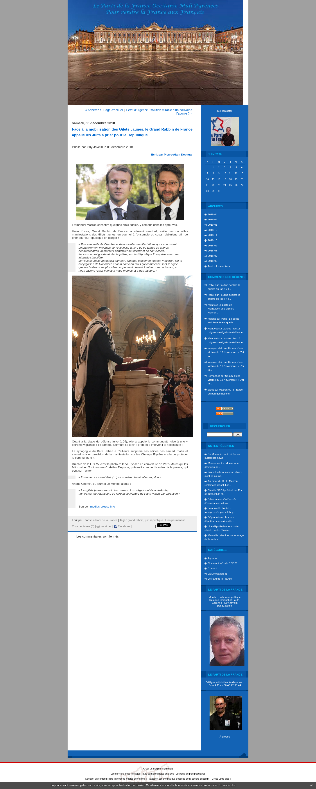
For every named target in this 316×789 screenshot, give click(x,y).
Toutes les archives (219, 266)
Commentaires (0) (83, 526)
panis (211, 389)
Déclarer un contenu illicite (99, 778)
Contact (212, 568)
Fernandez (214, 375)
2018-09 (212, 245)
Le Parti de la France (220, 578)
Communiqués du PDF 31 (222, 563)
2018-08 (212, 250)
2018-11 (212, 235)
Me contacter (224, 110)
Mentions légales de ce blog (130, 778)
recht (211, 304)
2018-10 (212, 240)
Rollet (211, 284)
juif (146, 520)
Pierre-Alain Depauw (178, 154)
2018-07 (212, 255)
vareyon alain (215, 348)
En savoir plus (227, 785)
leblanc (212, 318)
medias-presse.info (102, 506)
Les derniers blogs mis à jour (126, 773)
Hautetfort (167, 768)
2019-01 (212, 224)
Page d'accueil (113, 110)
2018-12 (212, 229)
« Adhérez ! (93, 110)
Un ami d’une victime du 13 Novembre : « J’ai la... (226, 352)
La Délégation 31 (217, 573)
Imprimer (104, 526)
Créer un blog (150, 768)
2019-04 (212, 214)
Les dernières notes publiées (158, 773)
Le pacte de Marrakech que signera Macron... (221, 308)
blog (227, 778)
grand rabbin (135, 520)
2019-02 (212, 219)
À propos (224, 736)
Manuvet (213, 328)
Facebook (122, 526)
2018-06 (212, 260)
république (156, 520)
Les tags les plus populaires (190, 773)
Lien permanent (175, 520)
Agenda (212, 558)
